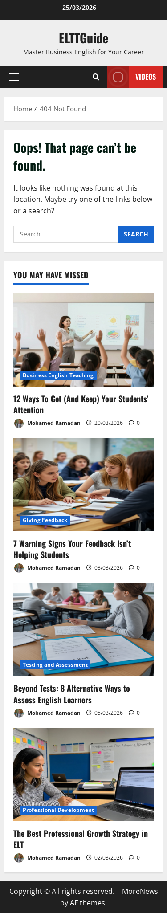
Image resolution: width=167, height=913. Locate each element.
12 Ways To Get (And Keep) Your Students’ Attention (80, 404)
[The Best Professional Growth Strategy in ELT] (83, 774)
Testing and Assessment (55, 664)
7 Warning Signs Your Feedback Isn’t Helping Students (72, 549)
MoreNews (140, 891)
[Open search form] (96, 77)
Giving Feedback (45, 520)
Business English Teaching (58, 375)
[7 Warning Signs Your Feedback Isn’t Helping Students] (83, 484)
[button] (14, 77)
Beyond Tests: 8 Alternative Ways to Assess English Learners (71, 693)
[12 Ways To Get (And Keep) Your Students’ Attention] (83, 340)
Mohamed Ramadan (47, 423)
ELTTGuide (83, 38)
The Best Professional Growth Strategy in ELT (80, 838)
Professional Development (58, 810)
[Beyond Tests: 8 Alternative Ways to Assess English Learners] (83, 629)
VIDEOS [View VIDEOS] (131, 77)
